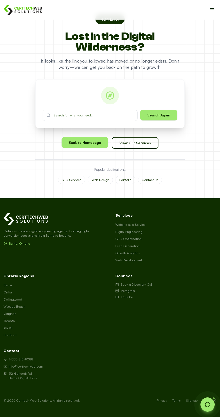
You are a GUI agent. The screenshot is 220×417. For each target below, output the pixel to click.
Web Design (100, 180)
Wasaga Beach (14, 306)
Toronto (9, 321)
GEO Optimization (128, 239)
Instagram (125, 291)
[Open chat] (207, 404)
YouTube (124, 297)
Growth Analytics (127, 253)
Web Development (128, 260)
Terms (176, 400)
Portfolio (125, 180)
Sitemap (192, 400)
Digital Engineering (128, 232)
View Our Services (135, 143)
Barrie (8, 285)
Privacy (162, 400)
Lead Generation (127, 246)
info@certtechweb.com (23, 366)
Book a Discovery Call (133, 284)
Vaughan (10, 313)
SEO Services (71, 180)
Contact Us (150, 180)
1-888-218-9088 (18, 359)
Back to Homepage (85, 142)
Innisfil (8, 328)
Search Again (158, 115)
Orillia (8, 292)
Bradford (10, 335)
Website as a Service (130, 224)
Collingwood (13, 299)
